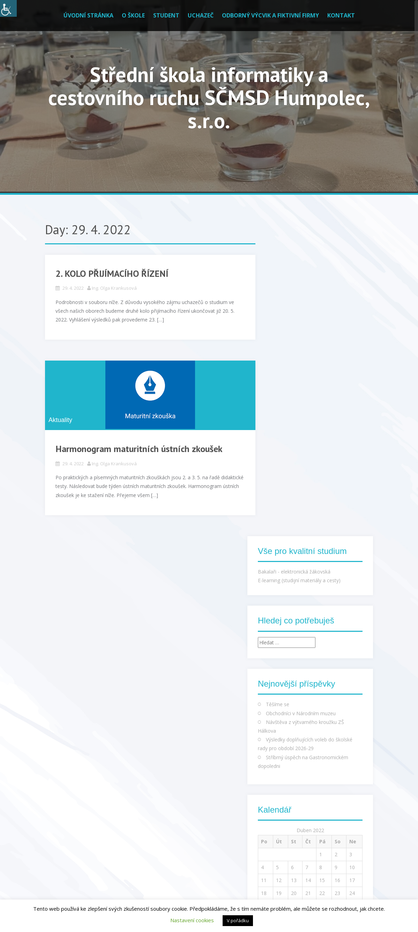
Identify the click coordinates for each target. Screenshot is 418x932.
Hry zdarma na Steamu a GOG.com (96, 829)
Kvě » (280, 610)
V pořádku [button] (238, 920)
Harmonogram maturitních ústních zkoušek (138, 448)
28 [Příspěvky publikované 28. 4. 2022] (308, 592)
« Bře (264, 610)
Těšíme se (277, 391)
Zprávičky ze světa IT (97, 791)
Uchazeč (201, 15)
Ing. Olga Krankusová (114, 288)
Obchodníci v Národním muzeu (301, 400)
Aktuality (60, 419)
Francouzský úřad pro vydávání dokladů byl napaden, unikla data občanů (88, 847)
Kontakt (341, 15)
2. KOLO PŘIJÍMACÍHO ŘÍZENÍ (111, 273)
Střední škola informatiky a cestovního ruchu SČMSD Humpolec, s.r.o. (209, 97)
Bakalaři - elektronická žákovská (294, 258)
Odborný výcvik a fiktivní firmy (270, 15)
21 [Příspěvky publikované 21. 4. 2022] (308, 579)
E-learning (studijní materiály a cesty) (299, 267)
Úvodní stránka (88, 15)
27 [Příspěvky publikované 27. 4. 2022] (294, 592)
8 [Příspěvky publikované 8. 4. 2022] (320, 553)
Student (166, 15)
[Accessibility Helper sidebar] (8, 8)
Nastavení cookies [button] (192, 920)
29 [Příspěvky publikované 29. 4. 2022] (322, 592)
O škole (133, 15)
